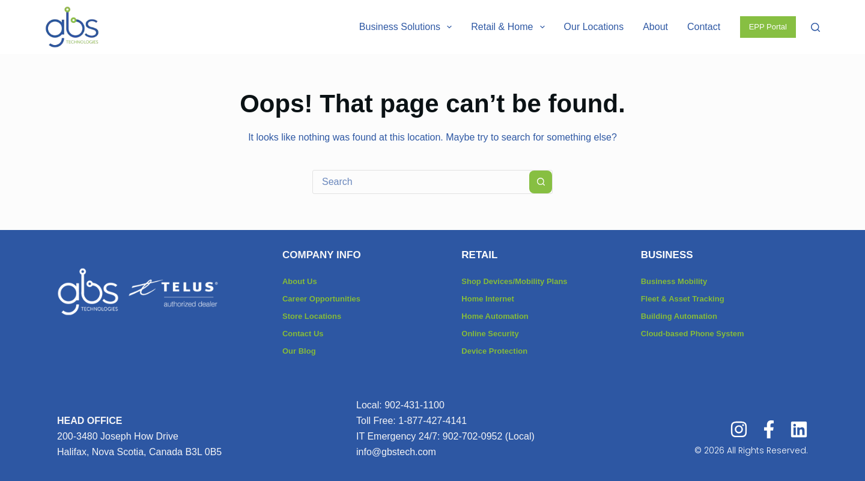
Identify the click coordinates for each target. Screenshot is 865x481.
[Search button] (540, 182)
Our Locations (594, 27)
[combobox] (421, 182)
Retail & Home (510, 27)
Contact (703, 27)
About (655, 27)
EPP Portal (768, 26)
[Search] (815, 27)
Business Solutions (408, 27)
